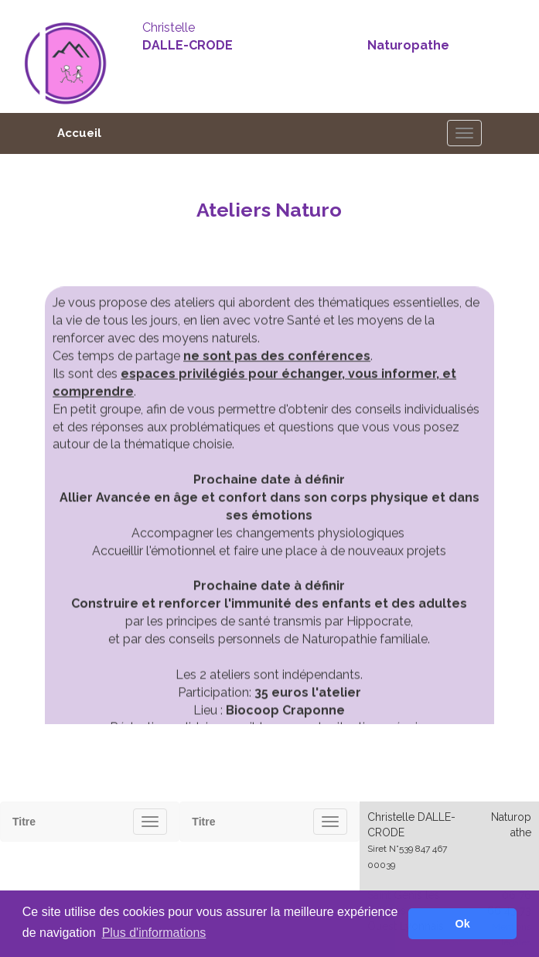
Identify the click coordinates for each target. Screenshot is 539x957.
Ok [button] (462, 924)
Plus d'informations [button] (154, 932)
